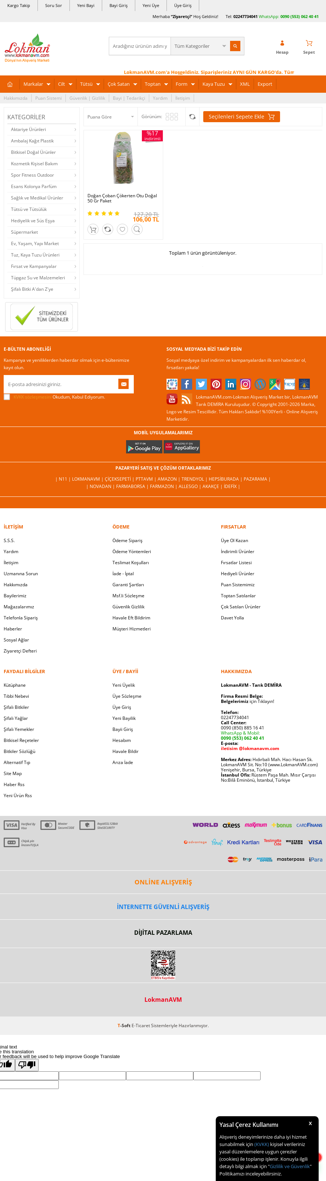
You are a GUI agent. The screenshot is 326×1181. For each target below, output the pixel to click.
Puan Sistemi (48, 98)
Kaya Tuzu (214, 84)
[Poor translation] (27, 1065)
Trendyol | (195, 479)
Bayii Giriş (122, 729)
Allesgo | (191, 486)
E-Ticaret (141, 1025)
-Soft (125, 1025)
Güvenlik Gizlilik (128, 607)
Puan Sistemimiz (238, 584)
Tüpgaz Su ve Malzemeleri (38, 278)
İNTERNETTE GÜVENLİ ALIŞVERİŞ (163, 907)
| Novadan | (101, 486)
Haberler (13, 629)
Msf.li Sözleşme (128, 596)
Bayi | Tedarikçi (129, 98)
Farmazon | (164, 486)
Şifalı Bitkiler (16, 707)
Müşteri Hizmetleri (131, 629)
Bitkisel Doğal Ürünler (33, 152)
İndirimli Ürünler (237, 551)
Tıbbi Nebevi (16, 696)
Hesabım (121, 740)
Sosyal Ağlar (16, 640)
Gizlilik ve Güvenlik (290, 1166)
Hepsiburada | (226, 479)
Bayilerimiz (15, 596)
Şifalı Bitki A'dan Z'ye (32, 289)
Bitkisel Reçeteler (21, 740)
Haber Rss (14, 784)
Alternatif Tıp (17, 762)
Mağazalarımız (19, 607)
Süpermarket (24, 232)
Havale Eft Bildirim (131, 618)
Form (181, 84)
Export (265, 84)
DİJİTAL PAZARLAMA (163, 933)
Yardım (160, 98)
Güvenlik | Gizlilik (87, 98)
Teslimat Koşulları (130, 562)
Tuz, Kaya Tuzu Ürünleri (35, 255)
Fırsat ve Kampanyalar (34, 266)
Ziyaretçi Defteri (20, 651)
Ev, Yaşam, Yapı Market (35, 243)
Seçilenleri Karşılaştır (192, 116)
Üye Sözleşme (126, 696)
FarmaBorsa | (133, 486)
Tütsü (86, 84)
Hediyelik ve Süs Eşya (33, 221)
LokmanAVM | (88, 479)
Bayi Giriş (119, 5)
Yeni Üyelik (123, 685)
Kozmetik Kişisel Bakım (34, 163)
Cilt (61, 84)
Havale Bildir (125, 751)
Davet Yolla (232, 618)
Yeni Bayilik (124, 718)
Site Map (13, 773)
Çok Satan (119, 84)
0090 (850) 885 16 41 (242, 728)
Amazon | (170, 479)
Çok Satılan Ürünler (241, 607)
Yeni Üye (151, 5)
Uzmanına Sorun (21, 573)
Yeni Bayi (85, 5)
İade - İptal (123, 573)
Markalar (33, 84)
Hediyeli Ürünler (237, 573)
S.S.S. (9, 540)
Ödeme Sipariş (127, 540)
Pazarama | (257, 479)
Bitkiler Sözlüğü (19, 751)
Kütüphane (15, 685)
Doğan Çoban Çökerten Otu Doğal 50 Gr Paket (122, 198)
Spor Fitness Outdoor (32, 175)
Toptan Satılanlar (238, 596)
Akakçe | (213, 486)
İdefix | (232, 486)
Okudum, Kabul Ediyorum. (54, 397)
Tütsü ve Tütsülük (29, 209)
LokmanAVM (163, 1000)
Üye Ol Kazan (234, 540)
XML (245, 84)
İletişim (182, 98)
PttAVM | (147, 479)
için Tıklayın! (247, 701)
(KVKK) (261, 1144)
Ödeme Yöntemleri (131, 551)
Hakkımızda (16, 98)
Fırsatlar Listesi (236, 562)
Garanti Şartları (128, 584)
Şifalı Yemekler (19, 729)
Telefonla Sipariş (21, 618)
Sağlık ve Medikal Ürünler (37, 198)
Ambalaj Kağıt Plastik (32, 141)
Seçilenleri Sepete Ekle (242, 116)
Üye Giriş (182, 5)
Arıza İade (122, 762)
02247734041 (245, 16)
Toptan (153, 84)
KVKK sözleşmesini (32, 397)
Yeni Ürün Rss (18, 795)
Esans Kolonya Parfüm (34, 186)
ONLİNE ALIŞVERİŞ (163, 882)
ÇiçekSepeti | (120, 479)
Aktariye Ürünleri (28, 129)
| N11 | (63, 479)
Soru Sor (53, 5)
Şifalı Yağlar (16, 718)
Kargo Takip (18, 5)
